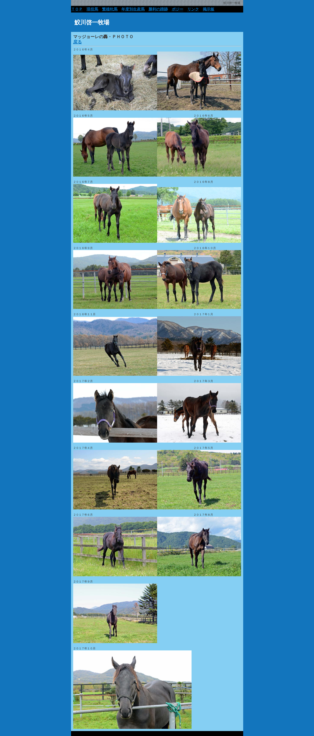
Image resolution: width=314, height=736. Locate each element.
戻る (77, 41)
